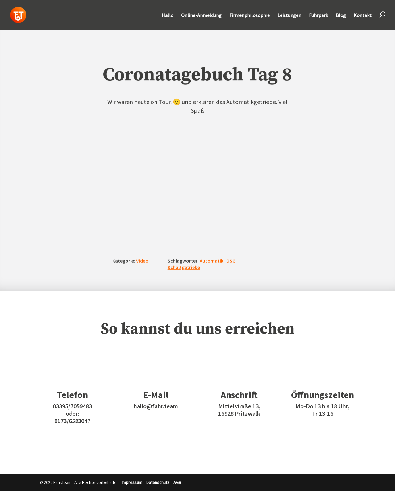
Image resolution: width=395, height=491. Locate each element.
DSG (231, 261)
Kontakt (363, 15)
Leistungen (289, 15)
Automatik (211, 261)
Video (142, 261)
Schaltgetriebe (184, 267)
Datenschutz (157, 482)
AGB (177, 482)
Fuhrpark (318, 15)
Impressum (132, 482)
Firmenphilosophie (249, 15)
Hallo (167, 15)
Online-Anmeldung (201, 15)
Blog (341, 15)
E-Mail (155, 395)
